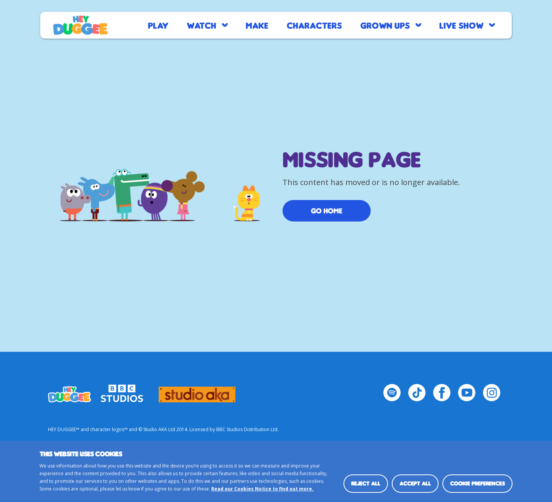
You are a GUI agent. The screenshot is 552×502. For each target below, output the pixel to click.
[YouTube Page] (466, 392)
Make (257, 25)
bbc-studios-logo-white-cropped (121, 390)
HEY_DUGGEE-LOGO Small (69, 390)
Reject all (365, 483)
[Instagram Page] (491, 392)
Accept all (415, 483)
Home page (80, 25)
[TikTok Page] (417, 392)
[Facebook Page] (441, 392)
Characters (314, 25)
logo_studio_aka (197, 390)
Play (158, 25)
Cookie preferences (477, 483)
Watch (201, 25)
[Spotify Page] (392, 392)
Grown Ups (385, 25)
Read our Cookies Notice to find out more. (262, 489)
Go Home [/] (326, 211)
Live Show (461, 25)
